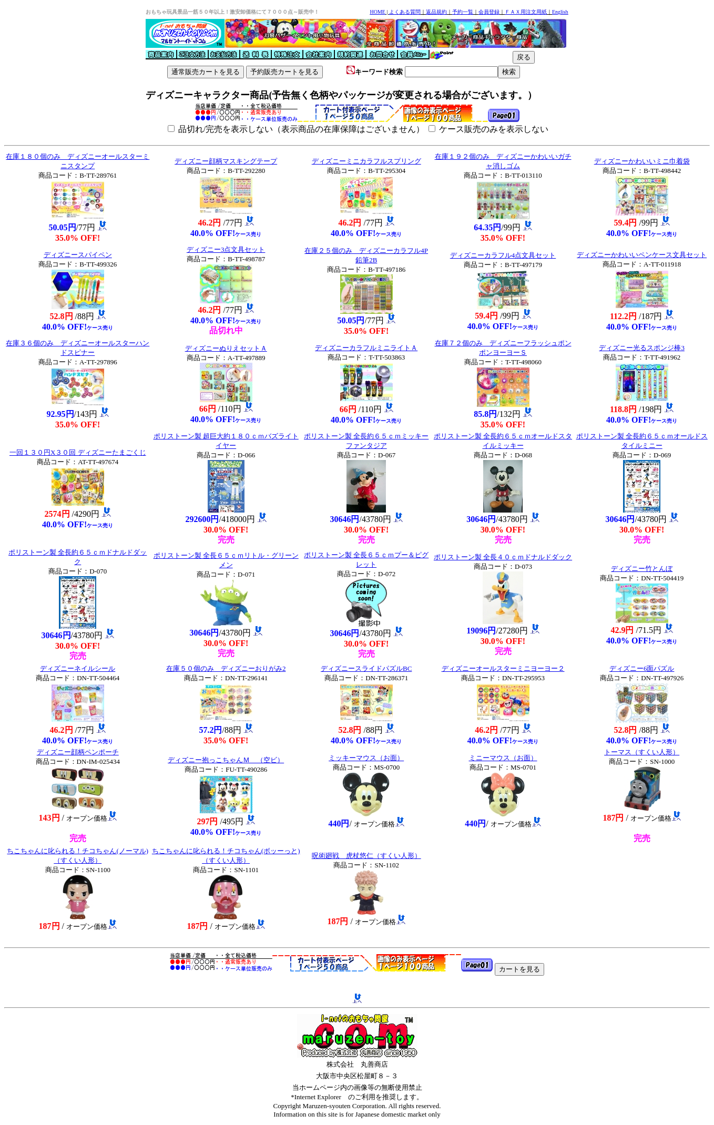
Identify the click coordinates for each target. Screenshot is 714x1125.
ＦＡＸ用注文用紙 (526, 12)
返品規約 (436, 12)
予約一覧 (462, 12)
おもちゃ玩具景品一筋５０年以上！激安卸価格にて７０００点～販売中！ (232, 12)
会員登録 (488, 12)
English (560, 12)
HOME (377, 12)
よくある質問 (405, 12)
